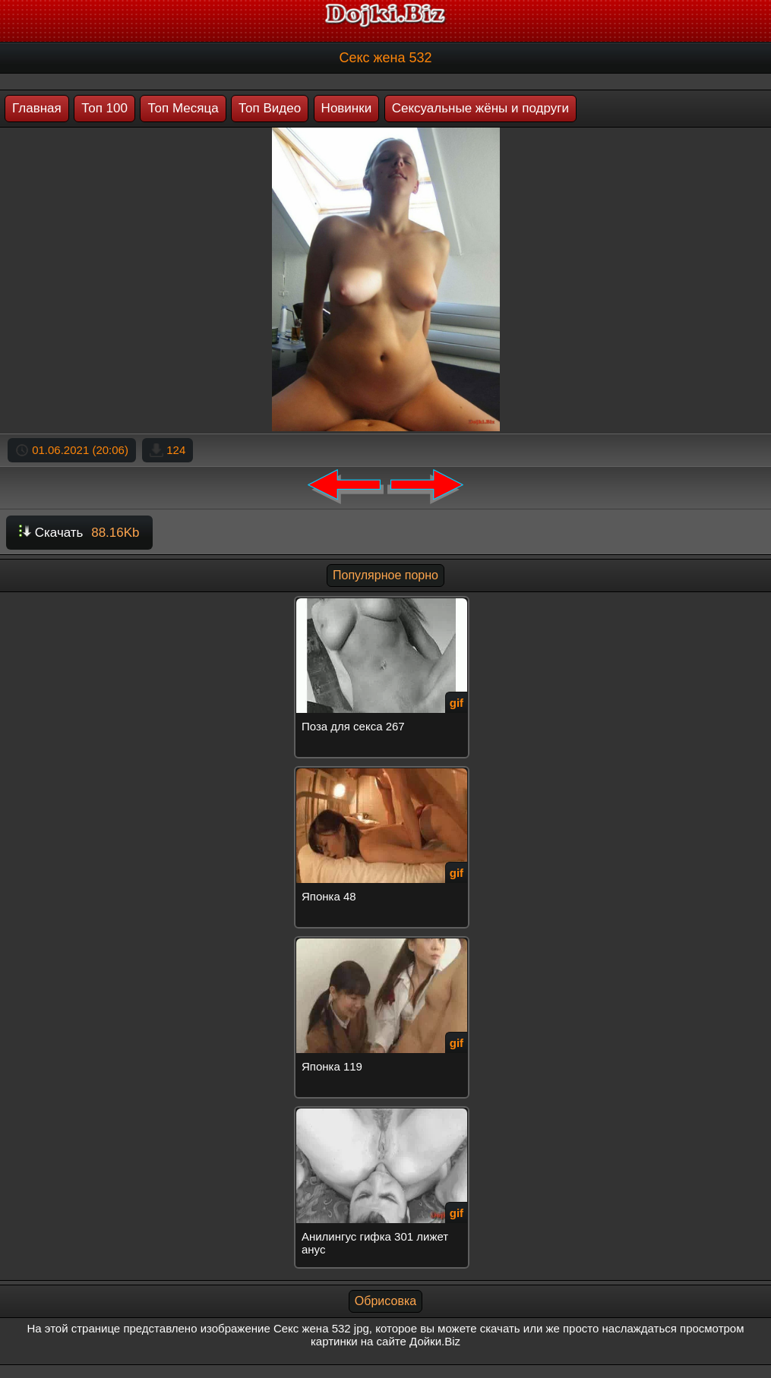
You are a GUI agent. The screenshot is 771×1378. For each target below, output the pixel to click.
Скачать (79, 533)
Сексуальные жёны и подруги (480, 108)
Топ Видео (270, 108)
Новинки (346, 108)
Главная (37, 108)
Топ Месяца (182, 108)
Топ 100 (104, 108)
